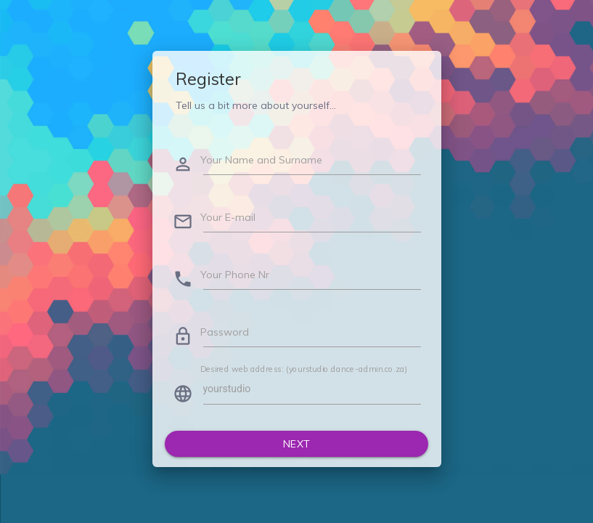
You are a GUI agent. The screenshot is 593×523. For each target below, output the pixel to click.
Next (297, 443)
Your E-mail (227, 217)
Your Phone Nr (234, 274)
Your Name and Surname (261, 159)
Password (224, 331)
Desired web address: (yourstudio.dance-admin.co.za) (304, 369)
